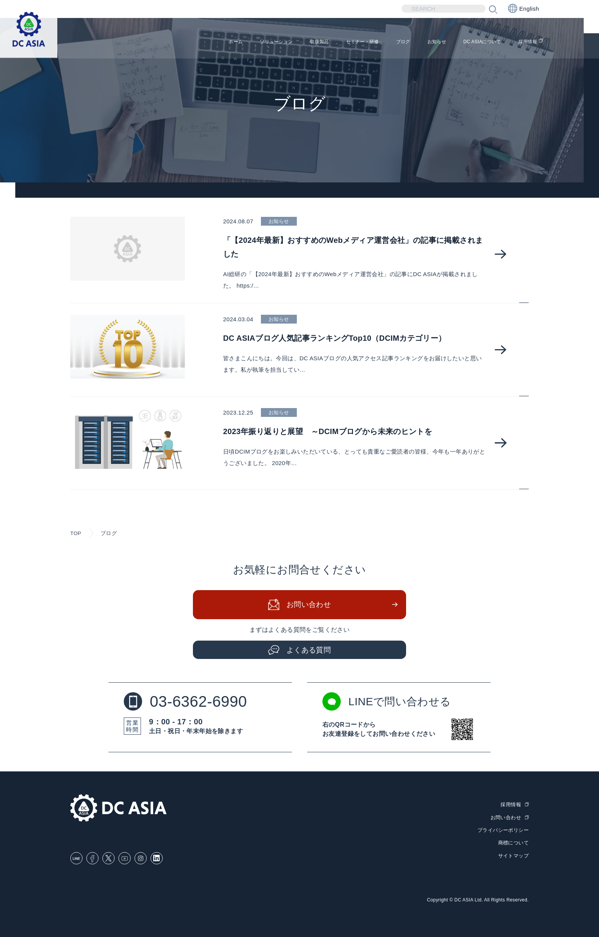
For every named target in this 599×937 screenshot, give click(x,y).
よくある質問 (309, 650)
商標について (513, 843)
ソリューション (226, 42)
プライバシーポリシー (503, 831)
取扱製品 (277, 42)
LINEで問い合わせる (390, 703)
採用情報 (526, 42)
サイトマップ (513, 856)
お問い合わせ (309, 606)
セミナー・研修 (329, 42)
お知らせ (416, 42)
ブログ (377, 42)
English (523, 8)
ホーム (177, 42)
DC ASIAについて (472, 42)
